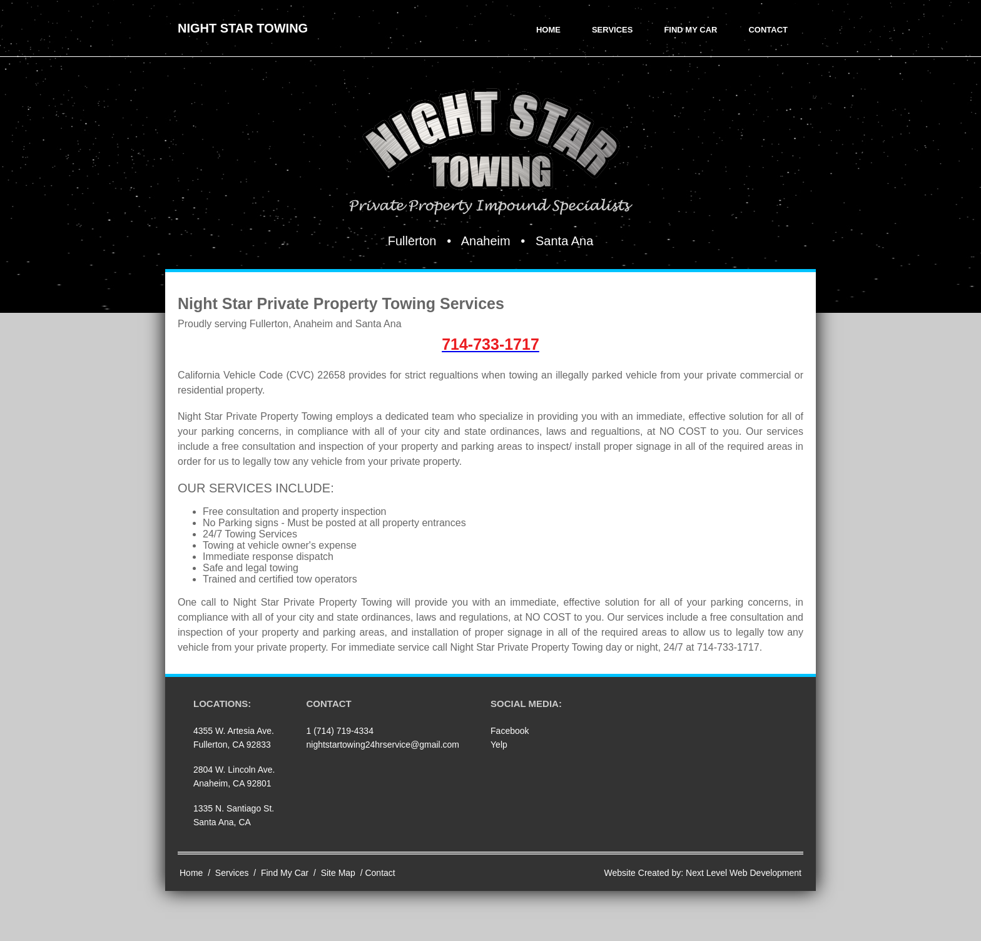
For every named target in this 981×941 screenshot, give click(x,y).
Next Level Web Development (743, 873)
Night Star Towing (243, 28)
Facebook (509, 731)
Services (612, 29)
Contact (768, 29)
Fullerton (412, 241)
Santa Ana (564, 241)
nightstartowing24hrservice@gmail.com (383, 745)
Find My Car (690, 29)
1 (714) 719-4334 (340, 731)
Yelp (498, 745)
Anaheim (486, 241)
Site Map (338, 873)
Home (548, 29)
